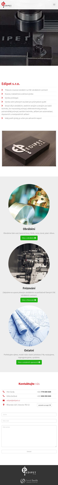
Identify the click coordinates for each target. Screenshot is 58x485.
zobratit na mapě (44, 405)
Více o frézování (29, 300)
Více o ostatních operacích (29, 362)
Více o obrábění (29, 238)
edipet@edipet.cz (13, 400)
